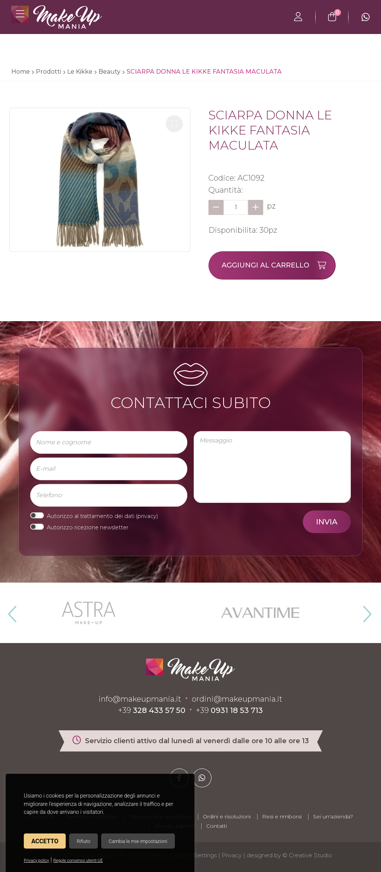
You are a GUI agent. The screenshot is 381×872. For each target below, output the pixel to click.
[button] (174, 123)
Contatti (216, 826)
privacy (146, 516)
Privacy (232, 855)
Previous (11, 611)
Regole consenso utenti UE (78, 860)
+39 (151, 710)
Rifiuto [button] (83, 841)
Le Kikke (80, 71)
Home (20, 71)
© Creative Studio (307, 855)
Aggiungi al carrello (278, 265)
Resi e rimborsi (282, 816)
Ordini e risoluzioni (227, 816)
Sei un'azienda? (333, 816)
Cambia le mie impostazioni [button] (138, 841)
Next (364, 611)
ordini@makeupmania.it (237, 698)
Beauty (109, 71)
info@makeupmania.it (140, 698)
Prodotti (48, 71)
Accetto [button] (44, 841)
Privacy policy (36, 860)
